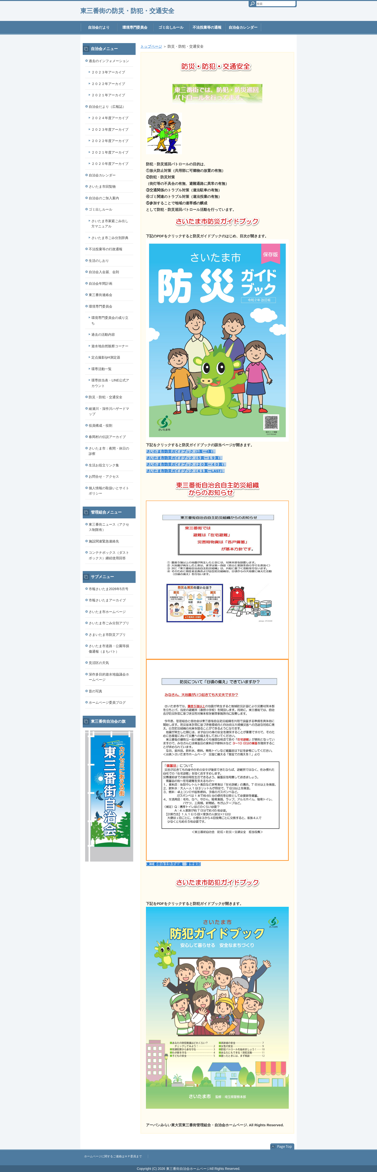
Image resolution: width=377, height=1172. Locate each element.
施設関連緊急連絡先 (104, 541)
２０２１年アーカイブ (108, 95)
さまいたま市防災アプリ (107, 635)
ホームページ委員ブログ (107, 702)
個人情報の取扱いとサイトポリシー (109, 491)
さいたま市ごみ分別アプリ (109, 623)
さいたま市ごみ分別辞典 (109, 238)
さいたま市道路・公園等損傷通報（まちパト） (109, 648)
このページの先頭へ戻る (282, 1146)
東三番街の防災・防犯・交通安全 (127, 10)
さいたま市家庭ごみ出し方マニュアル (109, 223)
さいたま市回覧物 (102, 186)
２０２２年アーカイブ (108, 84)
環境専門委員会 (135, 27)
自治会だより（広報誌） (107, 107)
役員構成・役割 (100, 425)
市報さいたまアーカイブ (107, 600)
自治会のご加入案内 (104, 198)
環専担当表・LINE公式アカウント (110, 383)
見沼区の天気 (99, 663)
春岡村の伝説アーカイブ (107, 437)
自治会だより (99, 27)
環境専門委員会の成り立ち (109, 320)
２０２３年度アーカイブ (109, 129)
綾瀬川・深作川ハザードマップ (109, 411)
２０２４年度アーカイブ (109, 118)
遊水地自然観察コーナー (109, 346)
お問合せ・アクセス (104, 476)
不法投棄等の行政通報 (105, 249)
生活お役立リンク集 (104, 465)
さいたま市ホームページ (107, 612)
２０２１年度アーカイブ (109, 152)
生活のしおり (99, 261)
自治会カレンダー (243, 27)
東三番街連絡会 (100, 295)
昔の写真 (95, 691)
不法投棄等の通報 (207, 27)
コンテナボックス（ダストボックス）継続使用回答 (109, 555)
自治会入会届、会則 (104, 272)
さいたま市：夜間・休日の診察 (109, 451)
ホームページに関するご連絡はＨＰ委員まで (113, 1156)
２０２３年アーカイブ (108, 72)
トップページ (151, 46)
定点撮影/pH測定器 (105, 357)
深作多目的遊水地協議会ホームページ (109, 677)
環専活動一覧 (101, 369)
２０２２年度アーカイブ (109, 141)
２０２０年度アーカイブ (109, 164)
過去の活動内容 (103, 334)
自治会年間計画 (100, 283)
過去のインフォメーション (109, 61)
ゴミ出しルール (171, 27)
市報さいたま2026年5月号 (108, 589)
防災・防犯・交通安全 (105, 397)
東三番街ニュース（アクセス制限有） (109, 527)
